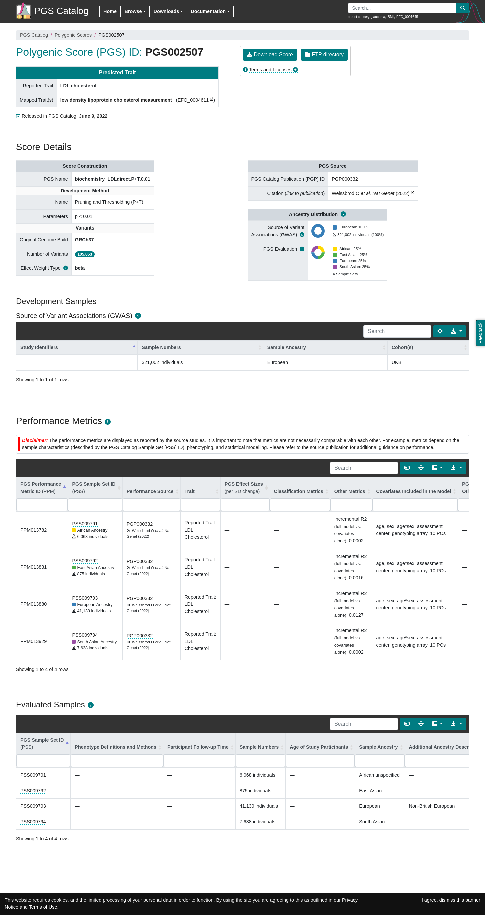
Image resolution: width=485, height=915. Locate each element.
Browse (133, 11)
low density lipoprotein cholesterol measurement (116, 100)
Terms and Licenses (270, 69)
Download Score (270, 54)
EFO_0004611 (193, 100)
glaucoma (378, 17)
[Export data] (456, 331)
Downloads (166, 11)
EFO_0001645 (407, 17)
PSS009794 (85, 635)
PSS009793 (85, 598)
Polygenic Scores (73, 35)
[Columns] (437, 468)
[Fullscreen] (440, 331)
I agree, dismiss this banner (451, 900)
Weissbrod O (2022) (370, 193)
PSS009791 (85, 523)
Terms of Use (43, 907)
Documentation (208, 11)
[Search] (397, 331)
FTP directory (324, 54)
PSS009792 (85, 560)
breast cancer (358, 17)
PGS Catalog (34, 35)
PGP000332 (345, 179)
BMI (391, 17)
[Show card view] (407, 468)
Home (110, 11)
